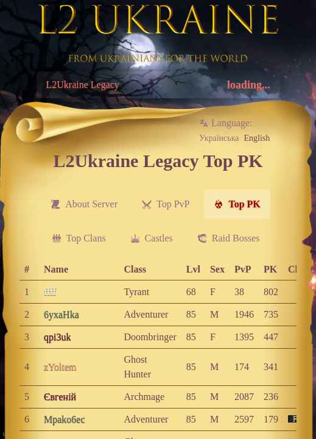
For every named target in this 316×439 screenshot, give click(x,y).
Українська (219, 138)
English (257, 138)
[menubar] (155, 221)
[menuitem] (84, 204)
